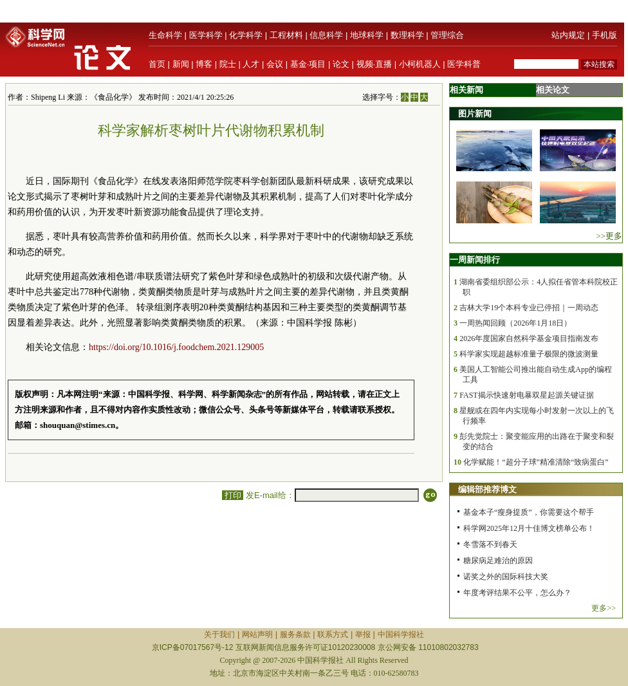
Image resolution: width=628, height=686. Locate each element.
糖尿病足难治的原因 (498, 560)
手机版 (604, 35)
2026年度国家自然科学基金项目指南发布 (528, 338)
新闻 (180, 64)
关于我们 (219, 634)
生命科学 (165, 35)
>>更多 (609, 236)
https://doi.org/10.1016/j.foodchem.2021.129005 (176, 347)
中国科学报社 (401, 634)
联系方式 (332, 634)
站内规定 (568, 35)
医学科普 (464, 64)
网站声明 (257, 634)
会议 (274, 64)
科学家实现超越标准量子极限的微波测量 (528, 353)
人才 (251, 64)
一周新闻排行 (475, 259)
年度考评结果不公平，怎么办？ (517, 592)
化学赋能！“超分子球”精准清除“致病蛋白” (535, 462)
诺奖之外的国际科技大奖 (505, 576)
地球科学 (366, 35)
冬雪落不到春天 (490, 544)
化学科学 (246, 35)
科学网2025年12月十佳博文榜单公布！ (529, 528)
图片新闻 (475, 113)
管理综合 (447, 35)
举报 (363, 634)
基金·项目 (308, 64)
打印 (232, 495)
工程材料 (286, 35)
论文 (341, 64)
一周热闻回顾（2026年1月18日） (515, 323)
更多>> (603, 608)
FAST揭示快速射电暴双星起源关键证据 (526, 395)
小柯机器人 (420, 64)
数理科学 (407, 35)
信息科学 (326, 35)
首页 (157, 64)
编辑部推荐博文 (487, 489)
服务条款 (295, 634)
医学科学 (206, 35)
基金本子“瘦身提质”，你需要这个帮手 (528, 512)
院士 (227, 64)
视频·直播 (374, 64)
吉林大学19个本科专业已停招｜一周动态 (528, 307)
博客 (204, 64)
